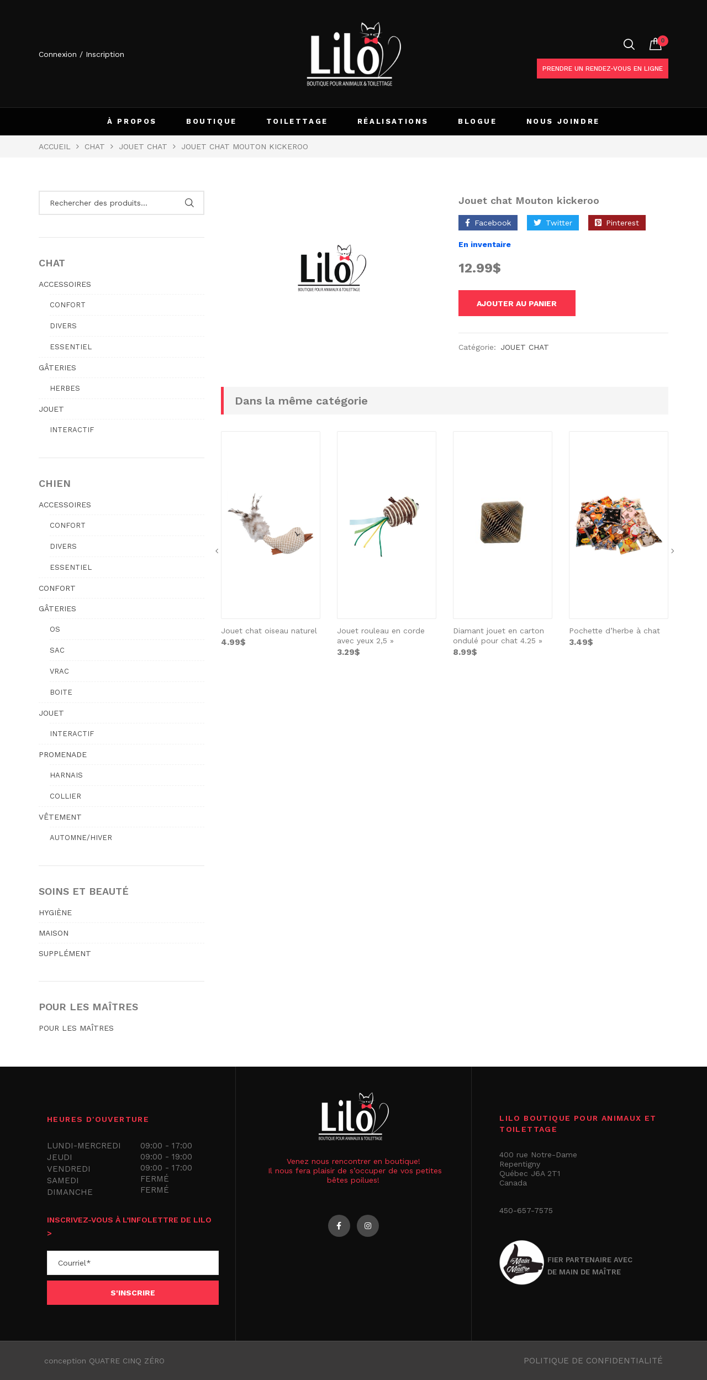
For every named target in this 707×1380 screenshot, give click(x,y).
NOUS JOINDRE (563, 121)
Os (55, 629)
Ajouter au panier (525, 304)
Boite (61, 692)
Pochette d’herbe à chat (614, 632)
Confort (68, 305)
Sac (57, 650)
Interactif (72, 430)
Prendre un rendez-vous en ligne (602, 68)
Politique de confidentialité (593, 1361)
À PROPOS (132, 121)
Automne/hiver (81, 837)
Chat (95, 146)
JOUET (51, 409)
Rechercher (189, 203)
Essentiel (71, 347)
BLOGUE (477, 121)
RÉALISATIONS (393, 121)
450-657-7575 (526, 1210)
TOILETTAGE (297, 121)
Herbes (65, 388)
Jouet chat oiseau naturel (269, 632)
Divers (63, 326)
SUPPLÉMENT (65, 953)
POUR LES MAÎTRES (76, 1028)
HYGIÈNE (55, 912)
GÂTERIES (57, 367)
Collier (65, 796)
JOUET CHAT (143, 146)
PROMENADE (63, 754)
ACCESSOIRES (65, 284)
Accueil (55, 146)
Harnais (66, 775)
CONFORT (57, 588)
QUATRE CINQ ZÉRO (127, 1360)
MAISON (53, 932)
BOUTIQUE (211, 121)
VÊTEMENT (60, 816)
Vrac (59, 671)
